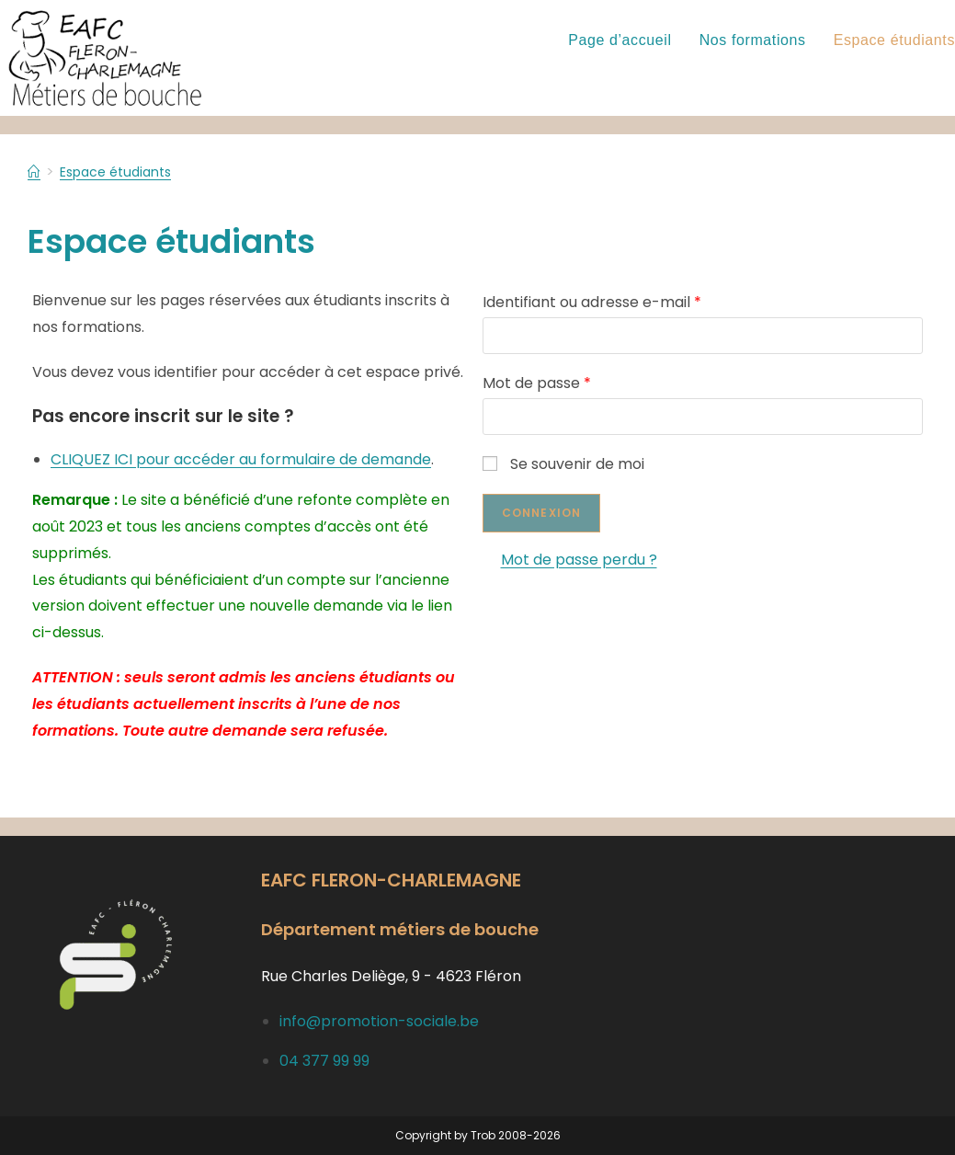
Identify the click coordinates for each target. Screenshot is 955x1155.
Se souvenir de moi (563, 464)
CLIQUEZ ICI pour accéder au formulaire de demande (241, 459)
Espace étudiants (124, 171)
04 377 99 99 (324, 1060)
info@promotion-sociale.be (379, 1021)
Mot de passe (537, 383)
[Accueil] (35, 171)
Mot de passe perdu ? (579, 559)
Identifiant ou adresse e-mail (592, 302)
